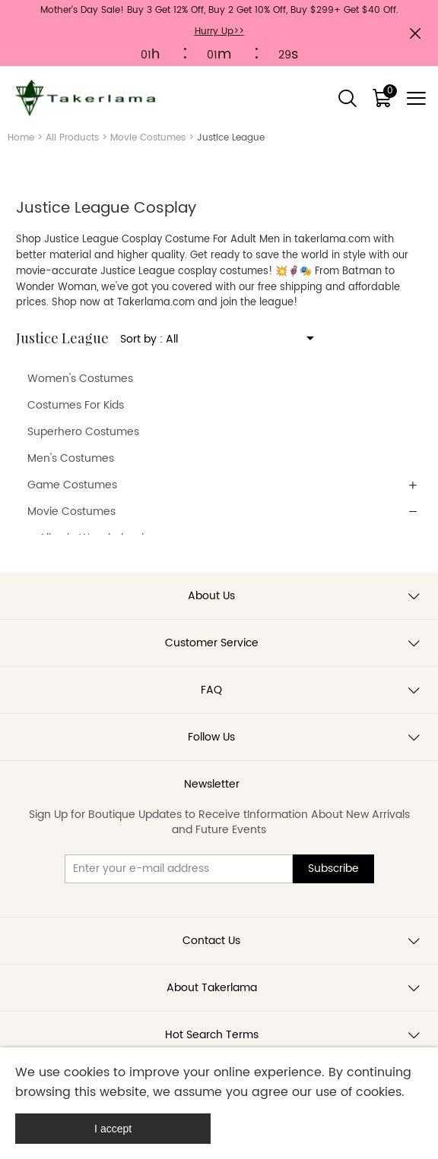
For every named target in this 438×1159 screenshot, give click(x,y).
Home (21, 138)
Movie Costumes (148, 138)
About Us (211, 596)
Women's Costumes (80, 378)
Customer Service (212, 643)
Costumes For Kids (75, 405)
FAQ (211, 690)
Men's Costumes (70, 458)
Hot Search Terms (212, 1035)
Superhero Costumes (83, 432)
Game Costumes (72, 485)
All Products (72, 138)
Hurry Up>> (219, 31)
